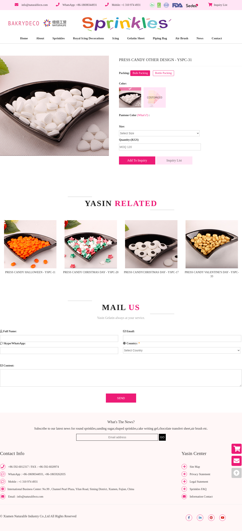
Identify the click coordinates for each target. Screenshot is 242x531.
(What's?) (142, 115)
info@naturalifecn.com (35, 4)
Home (24, 38)
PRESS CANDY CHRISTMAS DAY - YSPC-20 (91, 272)
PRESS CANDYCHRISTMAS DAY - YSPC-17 (151, 272)
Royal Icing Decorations (88, 38)
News (199, 38)
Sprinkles (58, 38)
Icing (115, 38)
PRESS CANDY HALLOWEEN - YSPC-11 (30, 272)
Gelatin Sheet (135, 38)
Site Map (195, 466)
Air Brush (181, 38)
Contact (217, 38)
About (40, 38)
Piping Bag (160, 38)
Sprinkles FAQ (198, 489)
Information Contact (201, 496)
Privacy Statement (200, 474)
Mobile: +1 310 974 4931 (126, 4)
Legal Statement (199, 481)
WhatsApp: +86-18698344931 (80, 4)
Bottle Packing (163, 73)
